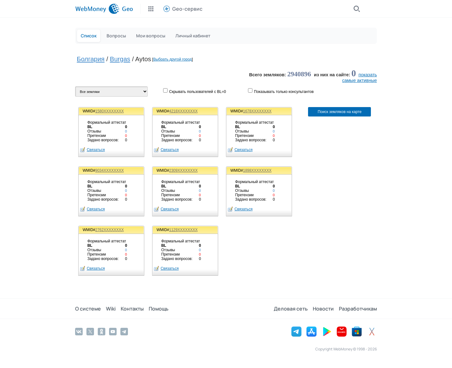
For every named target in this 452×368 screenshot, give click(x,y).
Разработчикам (358, 308)
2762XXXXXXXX (109, 230)
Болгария (90, 59)
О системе (88, 308)
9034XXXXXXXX (109, 170)
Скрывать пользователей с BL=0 (197, 91)
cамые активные (359, 80)
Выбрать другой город (172, 59)
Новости (323, 308)
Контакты (132, 308)
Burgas (120, 59)
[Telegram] (124, 331)
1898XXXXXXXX (257, 170)
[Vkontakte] (79, 331)
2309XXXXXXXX (183, 170)
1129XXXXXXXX (183, 230)
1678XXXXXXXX (257, 111)
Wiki (111, 308)
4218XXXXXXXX (183, 111)
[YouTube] (113, 331)
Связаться (96, 150)
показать (367, 74)
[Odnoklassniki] (101, 331)
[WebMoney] (97, 9)
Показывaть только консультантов (284, 91)
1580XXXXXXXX (109, 111)
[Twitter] (90, 331)
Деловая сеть (291, 308)
